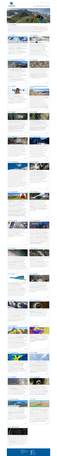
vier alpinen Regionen (14, 362)
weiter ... (26, 82)
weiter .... (25, 423)
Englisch (48, 3)
